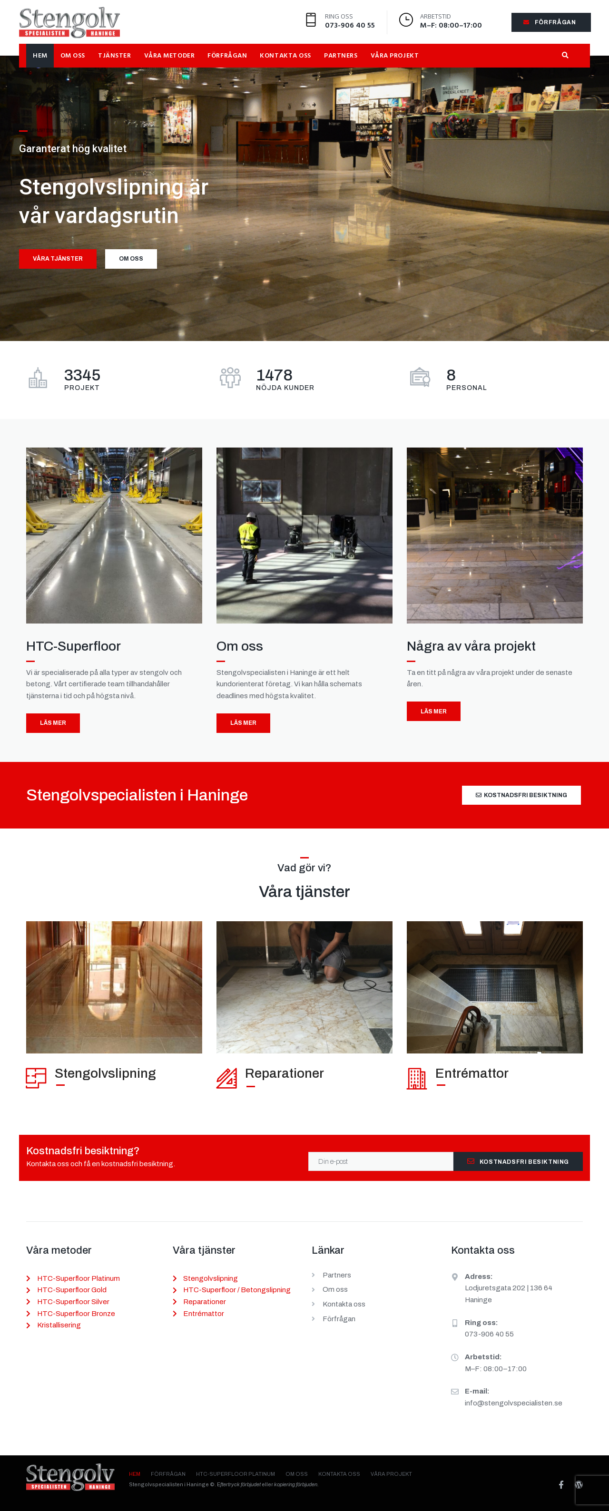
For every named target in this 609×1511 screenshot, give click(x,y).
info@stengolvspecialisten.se (513, 1403)
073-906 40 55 (350, 25)
